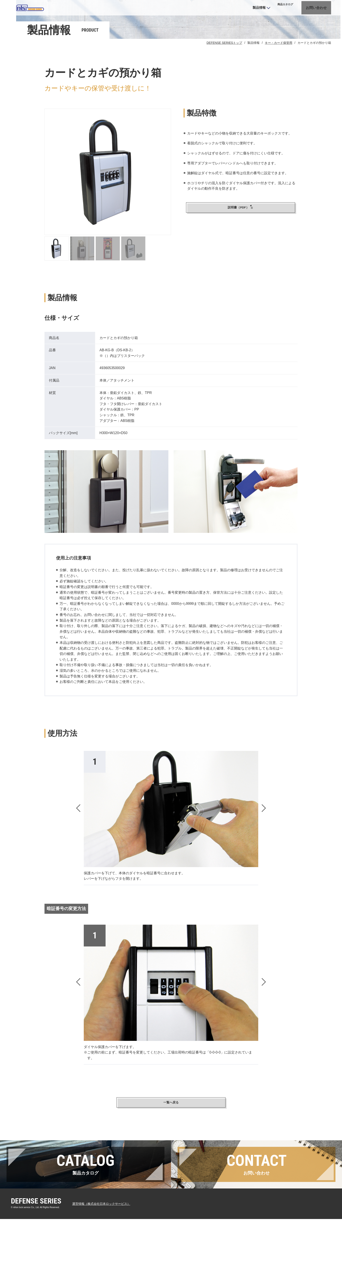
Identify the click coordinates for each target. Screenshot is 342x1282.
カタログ (266, 11)
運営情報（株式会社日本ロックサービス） (105, 1266)
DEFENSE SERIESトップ (224, 78)
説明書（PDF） (240, 243)
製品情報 (236, 10)
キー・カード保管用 (278, 78)
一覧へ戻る (171, 1139)
